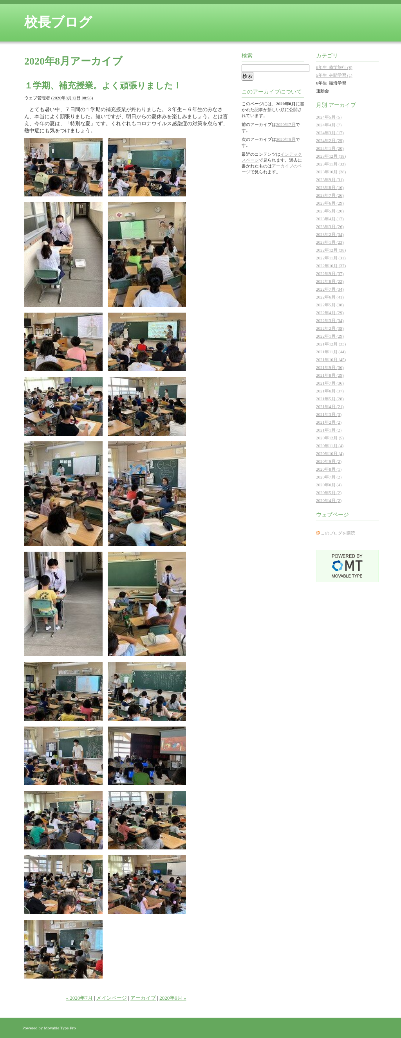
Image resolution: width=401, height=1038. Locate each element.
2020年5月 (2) (328, 492)
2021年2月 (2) (328, 422)
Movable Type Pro (60, 1027)
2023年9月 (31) (330, 179)
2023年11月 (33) (331, 164)
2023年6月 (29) (330, 203)
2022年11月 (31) (331, 257)
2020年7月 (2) (328, 477)
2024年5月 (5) (328, 117)
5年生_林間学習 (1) (334, 75)
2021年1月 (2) (328, 430)
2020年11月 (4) (329, 445)
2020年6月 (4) (328, 484)
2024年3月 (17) (330, 132)
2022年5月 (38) (330, 304)
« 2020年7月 (79, 998)
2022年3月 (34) (330, 320)
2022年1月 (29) (330, 336)
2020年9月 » (172, 998)
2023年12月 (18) (331, 156)
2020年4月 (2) (328, 500)
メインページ (111, 998)
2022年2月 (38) (330, 328)
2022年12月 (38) (331, 250)
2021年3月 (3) (328, 414)
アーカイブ (143, 998)
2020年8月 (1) (328, 469)
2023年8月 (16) (330, 187)
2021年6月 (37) (330, 391)
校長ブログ (58, 22)
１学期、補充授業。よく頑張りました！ (103, 85)
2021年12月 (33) (331, 344)
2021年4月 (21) (330, 406)
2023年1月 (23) (330, 242)
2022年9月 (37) (330, 273)
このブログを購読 (338, 533)
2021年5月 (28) (330, 398)
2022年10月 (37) (331, 265)
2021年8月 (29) (330, 375)
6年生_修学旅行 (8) (334, 67)
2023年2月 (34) (330, 234)
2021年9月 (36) (330, 367)
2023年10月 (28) (331, 171)
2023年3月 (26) (330, 226)
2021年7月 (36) (330, 383)
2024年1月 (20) (330, 148)
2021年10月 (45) (331, 359)
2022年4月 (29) (330, 312)
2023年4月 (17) (330, 218)
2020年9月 (286, 139)
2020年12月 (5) (330, 437)
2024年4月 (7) (328, 124)
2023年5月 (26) (330, 211)
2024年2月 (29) (330, 140)
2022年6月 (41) (330, 297)
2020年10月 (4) (330, 453)
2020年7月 (286, 124)
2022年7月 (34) (330, 289)
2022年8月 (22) (330, 281)
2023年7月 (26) (330, 195)
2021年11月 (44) (331, 351)
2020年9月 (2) (328, 461)
